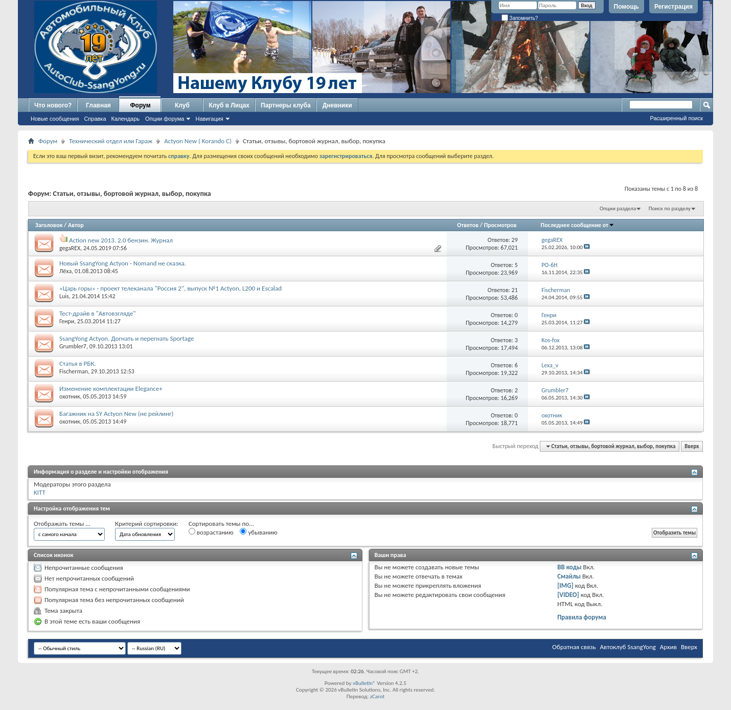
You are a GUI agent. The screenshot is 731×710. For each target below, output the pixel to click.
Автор (76, 225)
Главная (98, 105)
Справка (95, 119)
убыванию (258, 532)
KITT (39, 492)
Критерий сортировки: (146, 523)
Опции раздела (618, 208)
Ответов (467, 225)
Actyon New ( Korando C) (198, 141)
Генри (66, 321)
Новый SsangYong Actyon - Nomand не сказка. (122, 263)
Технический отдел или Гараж (110, 141)
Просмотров (500, 225)
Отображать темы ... (62, 523)
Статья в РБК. (77, 363)
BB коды (569, 567)
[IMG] (565, 585)
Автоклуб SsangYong (628, 647)
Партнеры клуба (286, 105)
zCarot (377, 696)
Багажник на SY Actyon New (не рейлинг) (116, 413)
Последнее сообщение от (577, 225)
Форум (140, 105)
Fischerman (73, 371)
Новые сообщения (55, 119)
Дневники (337, 105)
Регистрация (673, 6)
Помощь (626, 6)
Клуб (182, 105)
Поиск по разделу (670, 208)
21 (515, 290)
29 (515, 239)
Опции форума (164, 119)
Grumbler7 (72, 346)
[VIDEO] (568, 594)
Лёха (65, 271)
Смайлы (569, 576)
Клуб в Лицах (229, 105)
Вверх (691, 446)
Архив (668, 647)
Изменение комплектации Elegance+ (111, 388)
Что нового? (53, 105)
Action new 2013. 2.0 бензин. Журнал (121, 240)
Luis (64, 296)
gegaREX (69, 248)
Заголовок (48, 225)
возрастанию (211, 532)
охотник (69, 396)
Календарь (125, 119)
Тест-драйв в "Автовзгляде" (97, 313)
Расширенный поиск (676, 118)
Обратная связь (574, 647)
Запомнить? (519, 18)
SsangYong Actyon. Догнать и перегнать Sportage (126, 338)
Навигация (209, 119)
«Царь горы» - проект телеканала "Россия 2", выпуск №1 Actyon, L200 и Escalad (170, 288)
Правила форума (581, 617)
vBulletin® (364, 683)
